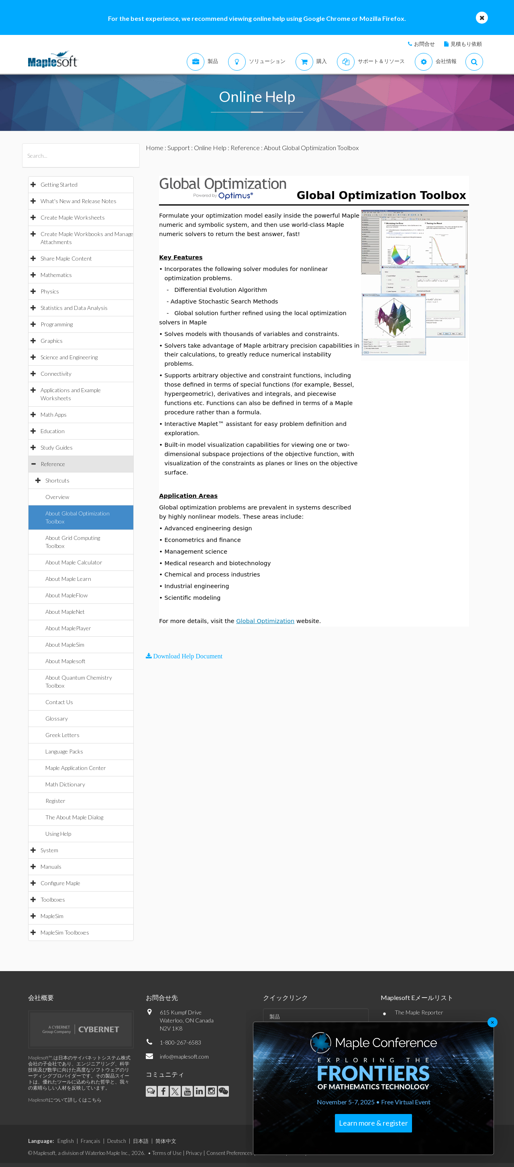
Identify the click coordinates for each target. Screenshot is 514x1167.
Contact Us (59, 702)
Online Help (210, 147)
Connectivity (56, 373)
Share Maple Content (66, 258)
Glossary (56, 718)
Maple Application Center (75, 767)
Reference (53, 463)
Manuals (51, 866)
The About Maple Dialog (74, 817)
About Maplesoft (65, 661)
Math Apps (54, 414)
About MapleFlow (66, 595)
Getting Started (59, 184)
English (65, 1141)
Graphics (52, 340)
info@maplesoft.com (184, 1056)
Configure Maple (60, 883)
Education (53, 431)
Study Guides (57, 447)
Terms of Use (167, 1153)
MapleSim (52, 915)
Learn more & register (373, 1122)
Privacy (194, 1153)
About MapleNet (65, 611)
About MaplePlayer (68, 628)
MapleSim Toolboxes (65, 932)
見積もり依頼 (466, 44)
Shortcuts (57, 480)
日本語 (141, 1141)
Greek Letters (62, 734)
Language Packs (64, 751)
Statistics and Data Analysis (74, 307)
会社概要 (41, 997)
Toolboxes (53, 899)
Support (178, 147)
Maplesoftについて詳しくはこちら (65, 1100)
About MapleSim (64, 644)
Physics (50, 291)
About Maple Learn (68, 578)
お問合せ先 (162, 997)
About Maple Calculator (73, 562)
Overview (57, 496)
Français (90, 1141)
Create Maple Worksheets (73, 217)
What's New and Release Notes (78, 201)
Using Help (58, 833)
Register (55, 800)
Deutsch (116, 1141)
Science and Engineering (69, 357)
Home (154, 147)
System (49, 850)
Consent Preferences (229, 1153)
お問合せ (424, 44)
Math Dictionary (65, 784)
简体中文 (165, 1141)
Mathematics (56, 274)
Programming (57, 324)
